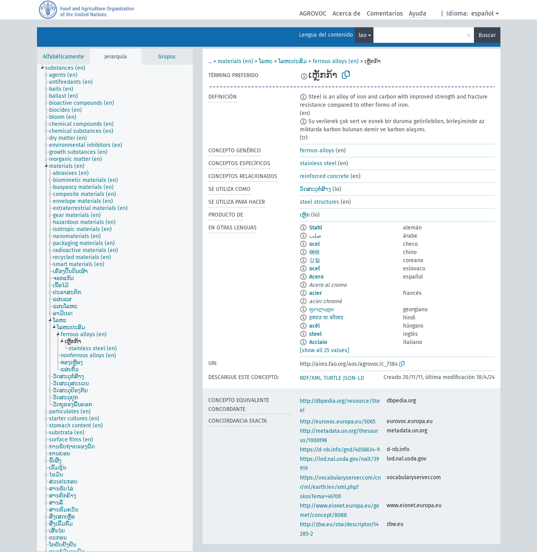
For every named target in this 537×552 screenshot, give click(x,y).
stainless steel (318, 163)
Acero (316, 276)
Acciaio (318, 342)
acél (314, 326)
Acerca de (347, 13)
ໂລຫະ (266, 61)
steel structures (319, 202)
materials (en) (235, 61)
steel (315, 334)
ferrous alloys (317, 150)
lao (362, 35)
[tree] (115, 308)
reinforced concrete (324, 176)
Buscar (487, 35)
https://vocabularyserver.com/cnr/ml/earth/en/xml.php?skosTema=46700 (340, 487)
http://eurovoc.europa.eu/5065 (337, 421)
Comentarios (385, 13)
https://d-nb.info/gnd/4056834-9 (340, 449)
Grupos (167, 56)
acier (315, 293)
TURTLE (332, 378)
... (210, 61)
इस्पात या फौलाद (326, 317)
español (482, 13)
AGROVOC (312, 13)
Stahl (315, 227)
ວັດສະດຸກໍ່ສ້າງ (315, 189)
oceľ (314, 268)
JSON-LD (353, 378)
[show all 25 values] (324, 350)
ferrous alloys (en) (336, 61)
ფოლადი (321, 309)
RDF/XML (311, 378)
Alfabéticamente (63, 56)
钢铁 (314, 252)
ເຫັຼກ (305, 215)
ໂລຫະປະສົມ (292, 61)
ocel (314, 244)
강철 (314, 260)
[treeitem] (68, 68)
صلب (315, 236)
